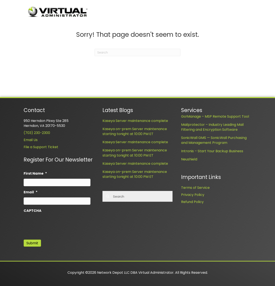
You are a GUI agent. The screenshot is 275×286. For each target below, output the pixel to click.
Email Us (31, 139)
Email (31, 192)
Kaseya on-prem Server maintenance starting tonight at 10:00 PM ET (134, 131)
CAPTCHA (32, 211)
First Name (35, 173)
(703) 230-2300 (37, 132)
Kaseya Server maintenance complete (135, 120)
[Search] (137, 52)
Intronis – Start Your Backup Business (212, 151)
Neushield (189, 159)
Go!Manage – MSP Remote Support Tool (215, 116)
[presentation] (56, 224)
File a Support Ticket (41, 147)
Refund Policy (192, 201)
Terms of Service (195, 187)
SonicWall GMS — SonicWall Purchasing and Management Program (214, 140)
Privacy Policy (192, 194)
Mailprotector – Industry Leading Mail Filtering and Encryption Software (212, 127)
